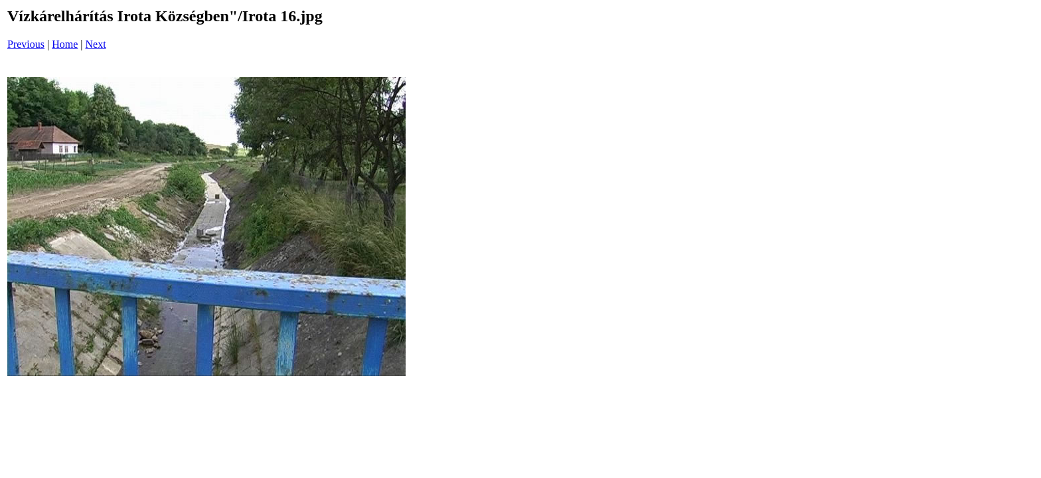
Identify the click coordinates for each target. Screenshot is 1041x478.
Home (65, 44)
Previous (25, 44)
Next (96, 44)
